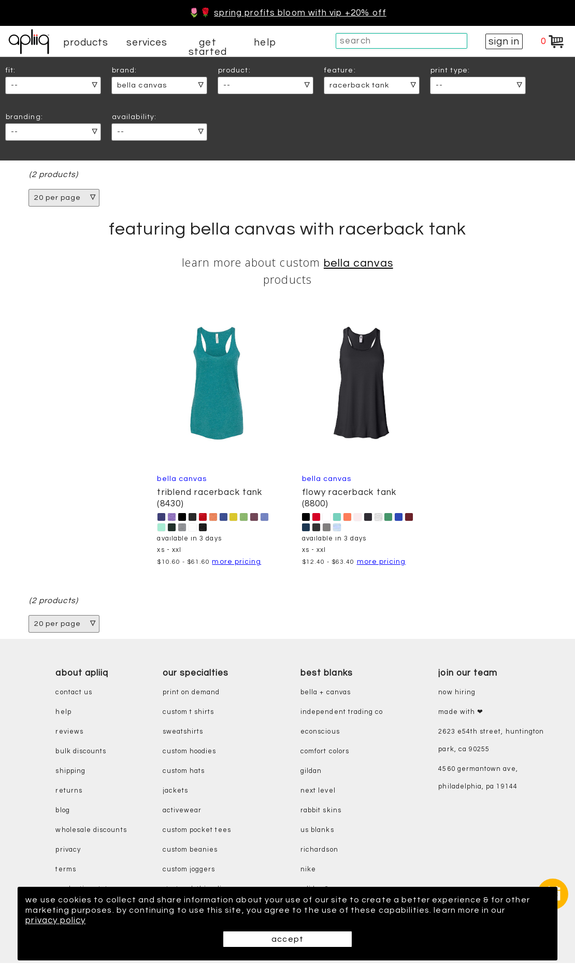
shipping (70, 772)
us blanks (317, 831)
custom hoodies (190, 752)
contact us (73, 693)
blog (62, 811)
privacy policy (73, 920)
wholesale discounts (90, 831)
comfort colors (324, 752)
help (265, 42)
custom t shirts (188, 713)
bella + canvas (325, 693)
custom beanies (190, 851)
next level (318, 791)
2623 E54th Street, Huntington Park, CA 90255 (491, 741)
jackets (175, 791)
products (86, 42)
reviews (69, 732)
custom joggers (189, 870)
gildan (311, 772)
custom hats (184, 772)
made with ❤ (460, 713)
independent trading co (341, 713)
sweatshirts (183, 732)
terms (65, 870)
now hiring (457, 693)
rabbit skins (320, 811)
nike (308, 870)
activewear (182, 811)
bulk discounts (80, 752)
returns (68, 791)
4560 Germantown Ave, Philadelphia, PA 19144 (478, 779)
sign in (504, 41)
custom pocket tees (197, 831)
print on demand (191, 693)
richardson (319, 851)
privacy (67, 851)
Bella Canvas (358, 263)
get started (207, 47)
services (147, 42)
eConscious (320, 732)
